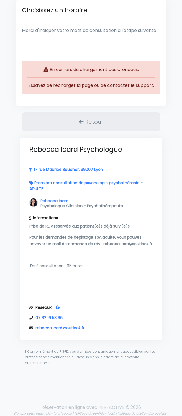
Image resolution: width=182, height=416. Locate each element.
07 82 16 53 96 (49, 318)
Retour (91, 122)
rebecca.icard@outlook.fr (59, 328)
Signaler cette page (28, 413)
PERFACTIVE (111, 407)
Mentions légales (59, 413)
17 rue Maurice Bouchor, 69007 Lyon (68, 169)
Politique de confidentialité (94, 413)
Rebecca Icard (54, 201)
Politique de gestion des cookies (141, 413)
